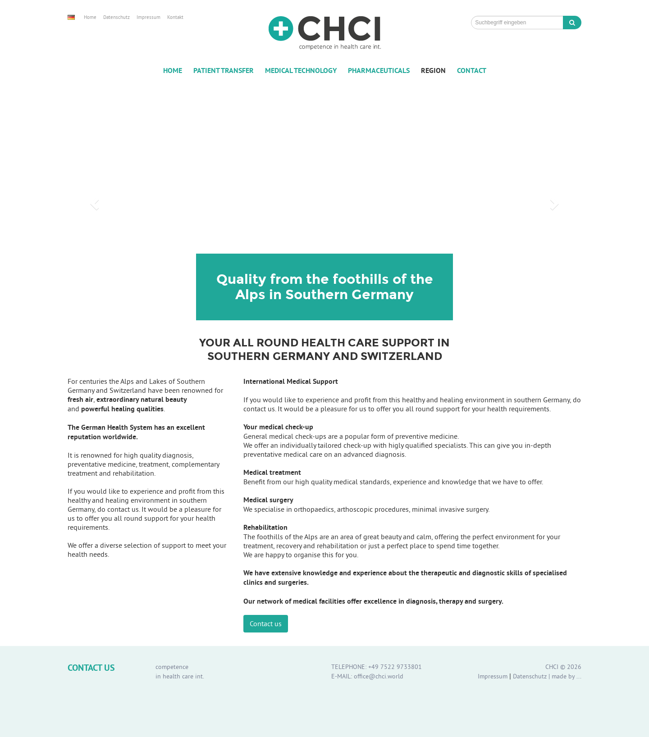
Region (433, 70)
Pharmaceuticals (379, 70)
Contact (471, 70)
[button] (93, 201)
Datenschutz (116, 17)
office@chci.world (378, 676)
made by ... (566, 676)
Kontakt (175, 17)
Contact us (266, 623)
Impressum (148, 17)
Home (90, 17)
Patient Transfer (223, 70)
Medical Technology (301, 70)
